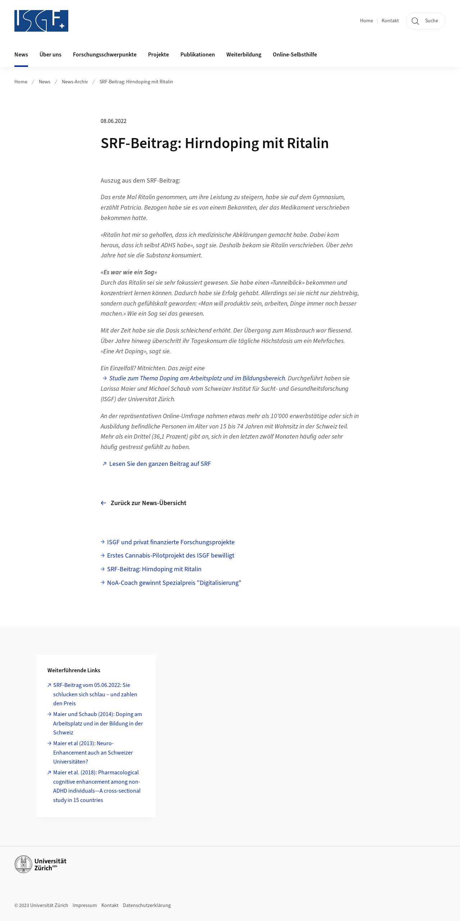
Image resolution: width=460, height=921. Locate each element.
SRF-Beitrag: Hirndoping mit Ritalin (136, 82)
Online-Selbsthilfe (295, 55)
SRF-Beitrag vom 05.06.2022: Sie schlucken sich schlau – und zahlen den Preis (95, 694)
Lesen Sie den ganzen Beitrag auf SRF (160, 463)
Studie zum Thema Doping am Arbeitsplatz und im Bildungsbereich (197, 378)
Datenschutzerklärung (147, 905)
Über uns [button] (50, 55)
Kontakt (390, 20)
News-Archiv (75, 82)
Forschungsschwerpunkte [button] (105, 55)
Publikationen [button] (197, 55)
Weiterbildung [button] (243, 55)
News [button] (21, 55)
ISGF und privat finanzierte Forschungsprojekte (171, 542)
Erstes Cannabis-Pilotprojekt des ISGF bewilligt (170, 555)
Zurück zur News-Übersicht (144, 503)
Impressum (85, 905)
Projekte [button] (158, 55)
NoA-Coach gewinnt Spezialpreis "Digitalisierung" (174, 582)
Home (366, 20)
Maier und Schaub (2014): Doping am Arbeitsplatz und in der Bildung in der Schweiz (98, 723)
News (44, 82)
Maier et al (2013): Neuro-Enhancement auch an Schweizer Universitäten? (93, 752)
